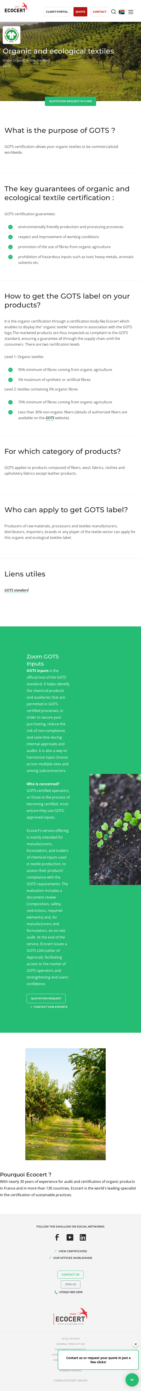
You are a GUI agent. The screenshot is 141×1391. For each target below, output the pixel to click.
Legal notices (71, 1338)
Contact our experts (51, 1006)
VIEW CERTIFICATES (73, 1251)
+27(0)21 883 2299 (71, 1292)
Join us (70, 1284)
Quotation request (46, 998)
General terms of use (70, 1344)
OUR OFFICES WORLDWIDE (72, 1257)
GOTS (50, 417)
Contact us (70, 1274)
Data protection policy (70, 1349)
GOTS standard (16, 590)
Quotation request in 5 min (70, 101)
